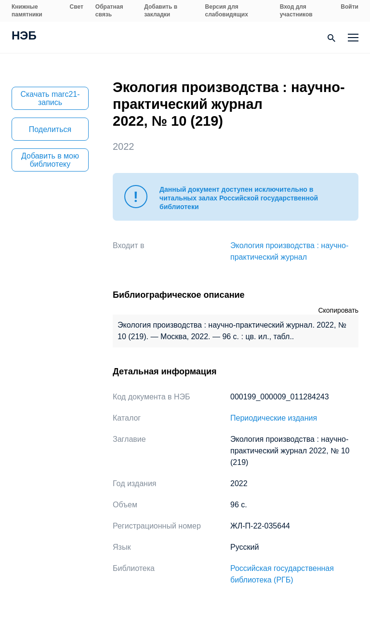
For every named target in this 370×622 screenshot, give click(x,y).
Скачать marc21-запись (49, 98)
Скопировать (338, 310)
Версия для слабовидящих (226, 10)
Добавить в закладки (160, 10)
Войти (349, 6)
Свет (76, 6)
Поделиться (50, 129)
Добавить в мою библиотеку (50, 160)
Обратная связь (109, 10)
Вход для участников (296, 10)
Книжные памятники (27, 10)
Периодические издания (273, 418)
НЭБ (24, 36)
